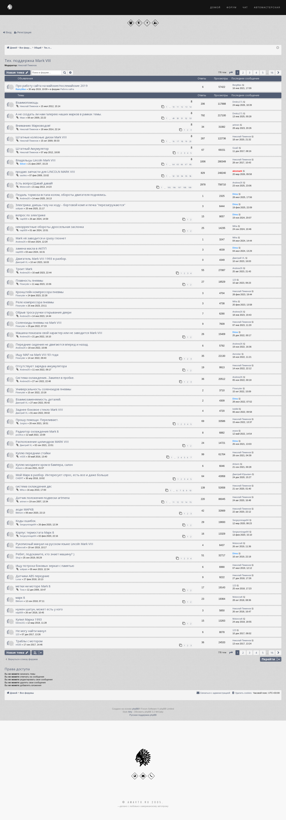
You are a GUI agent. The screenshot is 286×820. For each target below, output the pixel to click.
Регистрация (24, 32)
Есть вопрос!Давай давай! (34, 183)
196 (174, 187)
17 (178, 141)
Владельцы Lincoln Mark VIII (36, 160)
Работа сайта (67, 89)
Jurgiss (23, 423)
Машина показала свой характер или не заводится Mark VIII (59, 333)
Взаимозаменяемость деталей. (38, 399)
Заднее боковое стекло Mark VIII (39, 409)
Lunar (18, 579)
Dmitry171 (237, 102)
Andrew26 (237, 182)
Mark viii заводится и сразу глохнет (41, 238)
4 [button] (256, 72)
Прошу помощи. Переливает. (37, 420)
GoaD (235, 148)
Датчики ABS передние (32, 576)
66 (182, 164)
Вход (8, 32)
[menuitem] (241, 693)
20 (190, 141)
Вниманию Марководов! (33, 125)
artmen (235, 125)
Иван (22, 117)
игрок (235, 431)
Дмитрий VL (22, 262)
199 (189, 187)
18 (182, 141)
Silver (23, 164)
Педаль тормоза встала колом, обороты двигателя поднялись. (61, 195)
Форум (231, 7)
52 (186, 118)
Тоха (22, 589)
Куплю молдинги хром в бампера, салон (44, 465)
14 (190, 107)
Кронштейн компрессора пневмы (40, 292)
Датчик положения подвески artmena (43, 498)
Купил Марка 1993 (29, 619)
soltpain (19, 208)
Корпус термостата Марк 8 (35, 532)
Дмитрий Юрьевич (241, 474)
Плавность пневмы (29, 280)
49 (174, 118)
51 (182, 118)
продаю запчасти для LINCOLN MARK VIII (45, 172)
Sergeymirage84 (28, 524)
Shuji (18, 557)
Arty (130, 712)
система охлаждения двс (34, 486)
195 (169, 187)
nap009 (23, 219)
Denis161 (20, 623)
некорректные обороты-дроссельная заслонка (50, 227)
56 (190, 176)
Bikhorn (19, 513)
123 (234, 280)
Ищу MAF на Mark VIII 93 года (37, 355)
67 (186, 164)
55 (186, 176)
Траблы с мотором (29, 641)
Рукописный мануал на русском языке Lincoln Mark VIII (54, 544)
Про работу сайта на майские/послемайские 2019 (52, 86)
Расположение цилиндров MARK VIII (42, 442)
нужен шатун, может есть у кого (39, 609)
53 (190, 118)
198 (184, 187)
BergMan (237, 85)
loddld (235, 409)
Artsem (19, 468)
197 (179, 187)
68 (190, 164)
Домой (215, 7)
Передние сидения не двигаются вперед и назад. (52, 344)
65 (178, 164)
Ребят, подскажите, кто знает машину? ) (45, 554)
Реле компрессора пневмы (35, 302)
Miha (234, 226)
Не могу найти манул (31, 631)
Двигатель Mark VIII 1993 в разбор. (41, 259)
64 (174, 164)
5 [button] (263, 72)
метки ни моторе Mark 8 (33, 586)
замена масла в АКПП (31, 248)
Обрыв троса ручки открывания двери (43, 312)
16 (174, 141)
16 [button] (271, 72)
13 (186, 107)
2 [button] (243, 72)
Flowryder (24, 284)
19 (186, 141)
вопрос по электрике (30, 215)
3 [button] (249, 72)
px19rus (19, 435)
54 (182, 176)
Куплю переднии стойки (33, 453)
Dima (235, 194)
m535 (22, 456)
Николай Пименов (27, 65)
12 (182, 107)
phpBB (135, 709)
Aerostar (236, 354)
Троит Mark (24, 269)
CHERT (19, 478)
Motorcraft (25, 187)
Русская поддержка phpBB (143, 715)
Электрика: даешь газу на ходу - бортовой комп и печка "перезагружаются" (70, 205)
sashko (23, 175)
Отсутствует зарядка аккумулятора (41, 366)
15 (190, 502)
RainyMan (21, 89)
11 (178, 107)
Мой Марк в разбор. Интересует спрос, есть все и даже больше (62, 475)
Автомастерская (267, 7)
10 (174, 107)
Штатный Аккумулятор (32, 149)
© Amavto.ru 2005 (142, 802)
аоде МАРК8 (25, 509)
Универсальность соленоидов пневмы (43, 389)
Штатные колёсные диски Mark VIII (41, 137)
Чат (245, 7)
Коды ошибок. (26, 521)
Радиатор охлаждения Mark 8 (37, 431)
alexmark (237, 171)
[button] (231, 72)
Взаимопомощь (27, 102)
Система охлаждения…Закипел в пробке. (45, 378)
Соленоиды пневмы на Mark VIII (39, 323)
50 (178, 118)
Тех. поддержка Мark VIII (28, 60)
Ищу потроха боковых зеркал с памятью (45, 566)
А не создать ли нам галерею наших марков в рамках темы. (58, 114)
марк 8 (20, 598)
